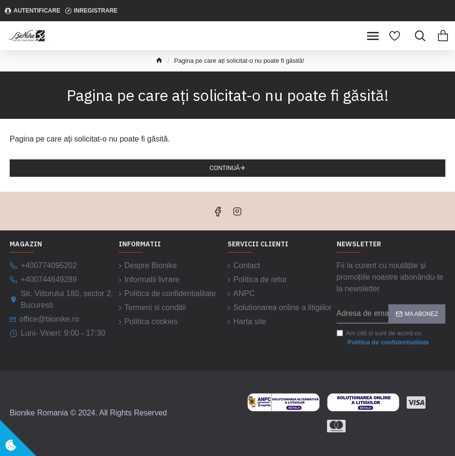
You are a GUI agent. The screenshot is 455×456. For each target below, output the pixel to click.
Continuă (225, 168)
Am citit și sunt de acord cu (383, 338)
